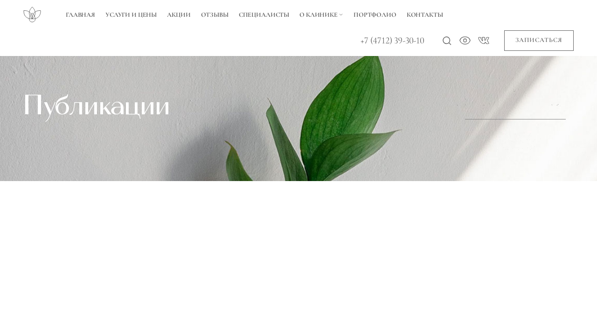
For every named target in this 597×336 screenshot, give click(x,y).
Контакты (425, 15)
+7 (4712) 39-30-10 (392, 40)
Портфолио (375, 15)
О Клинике (321, 15)
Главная (80, 15)
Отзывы (215, 15)
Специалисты (264, 15)
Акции (178, 15)
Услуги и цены (131, 15)
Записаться (538, 40)
